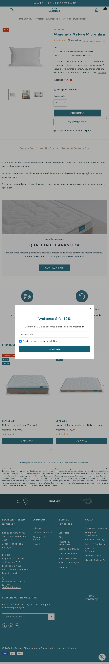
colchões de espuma (71, 476)
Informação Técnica (68, 560)
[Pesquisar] (11, 10)
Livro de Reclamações (95, 562)
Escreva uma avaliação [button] (68, 42)
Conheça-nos (54, 268)
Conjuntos (37, 546)
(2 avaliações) (75, 39)
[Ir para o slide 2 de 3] (54, 452)
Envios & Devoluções (27, 320)
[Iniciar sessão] (96, 10)
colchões (55, 471)
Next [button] (103, 387)
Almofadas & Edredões (39, 540)
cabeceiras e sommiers (19, 485)
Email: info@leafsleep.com (11, 588)
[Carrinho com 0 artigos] (104, 10)
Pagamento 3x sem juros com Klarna (54, 3)
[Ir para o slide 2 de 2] (56, 330)
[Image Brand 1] (23, 504)
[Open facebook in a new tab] (4, 628)
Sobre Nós (64, 535)
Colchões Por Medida (69, 551)
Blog (61, 539)
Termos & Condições (82, 320)
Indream (72, 650)
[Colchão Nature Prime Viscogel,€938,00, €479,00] (27, 386)
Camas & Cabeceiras (42, 535)
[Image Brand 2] (54, 504)
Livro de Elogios (93, 558)
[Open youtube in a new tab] (17, 628)
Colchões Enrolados (68, 555)
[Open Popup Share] (105, 118)
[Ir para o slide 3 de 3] (58, 452)
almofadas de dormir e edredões (54, 485)
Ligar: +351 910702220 (14, 584)
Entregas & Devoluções (91, 536)
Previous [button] (5, 387)
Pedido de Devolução (95, 542)
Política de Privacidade (90, 552)
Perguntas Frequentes (96, 530)
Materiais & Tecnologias (64, 545)
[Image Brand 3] (86, 504)
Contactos (64, 569)
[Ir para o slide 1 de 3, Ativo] (51, 452)
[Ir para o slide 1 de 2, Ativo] (53, 330)
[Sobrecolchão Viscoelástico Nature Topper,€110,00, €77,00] (81, 386)
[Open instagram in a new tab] (11, 628)
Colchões (37, 530)
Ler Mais (102, 73)
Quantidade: (59, 96)
